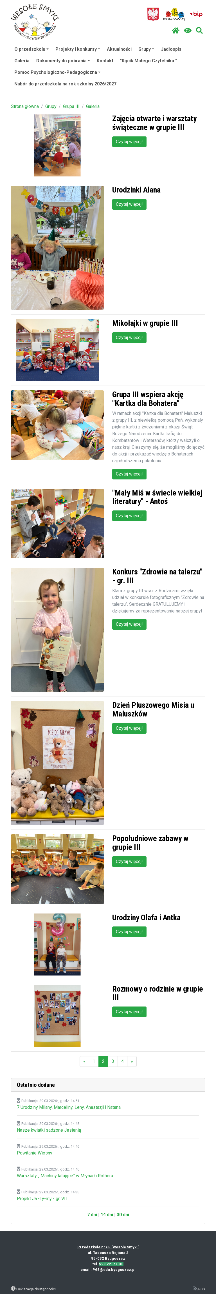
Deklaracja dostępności (36, 1289)
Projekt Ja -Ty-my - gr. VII (42, 1198)
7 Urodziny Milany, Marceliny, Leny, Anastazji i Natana (69, 1107)
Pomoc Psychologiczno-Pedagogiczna (57, 72)
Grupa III (71, 106)
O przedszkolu (31, 49)
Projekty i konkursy (77, 49)
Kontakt (105, 60)
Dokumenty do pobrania (63, 60)
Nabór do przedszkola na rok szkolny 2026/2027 (65, 84)
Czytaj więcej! (129, 141)
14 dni (107, 1214)
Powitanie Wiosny (34, 1153)
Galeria (22, 60)
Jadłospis (171, 49)
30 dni (123, 1214)
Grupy (146, 49)
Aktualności (119, 49)
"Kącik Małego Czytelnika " (148, 60)
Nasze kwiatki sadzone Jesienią (49, 1130)
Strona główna (25, 106)
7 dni (92, 1214)
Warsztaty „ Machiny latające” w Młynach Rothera (65, 1175)
